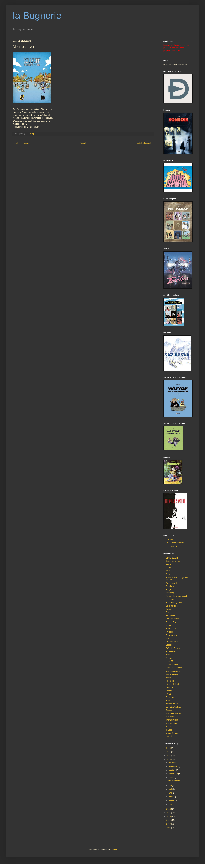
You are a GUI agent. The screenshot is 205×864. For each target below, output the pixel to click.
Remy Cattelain (172, 704)
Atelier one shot (172, 583)
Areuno (169, 574)
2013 (168, 759)
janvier (172, 804)
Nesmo (169, 677)
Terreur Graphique (173, 713)
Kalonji (169, 658)
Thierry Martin (172, 717)
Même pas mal (172, 674)
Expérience (170, 616)
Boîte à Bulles (172, 606)
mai (170, 789)
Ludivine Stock (172, 664)
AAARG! (169, 564)
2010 (168, 816)
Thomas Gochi (172, 720)
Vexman (169, 539)
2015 (168, 752)
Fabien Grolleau (172, 619)
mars (171, 797)
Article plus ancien (145, 143)
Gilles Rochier (172, 642)
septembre (173, 774)
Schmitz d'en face (173, 707)
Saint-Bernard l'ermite (175, 543)
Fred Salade (171, 628)
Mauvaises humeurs (174, 668)
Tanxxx (169, 710)
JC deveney (171, 651)
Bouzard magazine (174, 602)
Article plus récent (21, 143)
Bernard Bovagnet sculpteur (178, 596)
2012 (168, 809)
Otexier (169, 691)
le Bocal (169, 730)
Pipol (168, 700)
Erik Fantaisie (171, 546)
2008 (168, 824)
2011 (168, 813)
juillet (171, 777)
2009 (168, 820)
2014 (168, 755)
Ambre (168, 571)
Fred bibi (169, 632)
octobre (172, 770)
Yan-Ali (169, 726)
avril (171, 793)
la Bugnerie (37, 15)
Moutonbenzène (173, 671)
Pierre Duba (171, 697)
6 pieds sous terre (173, 561)
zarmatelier (170, 736)
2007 (168, 828)
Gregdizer (170, 645)
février (172, 800)
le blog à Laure (172, 733)
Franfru (169, 625)
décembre (173, 762)
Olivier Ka (170, 687)
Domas (169, 609)
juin (170, 785)
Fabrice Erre (171, 622)
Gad (167, 638)
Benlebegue (171, 593)
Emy (168, 612)
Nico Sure (170, 681)
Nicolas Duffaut (172, 684)
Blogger (113, 850)
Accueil (83, 143)
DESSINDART (172, 558)
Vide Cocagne (172, 723)
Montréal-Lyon (174, 781)
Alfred (168, 568)
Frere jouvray (171, 635)
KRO (168, 655)
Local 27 (169, 661)
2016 (168, 748)
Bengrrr (169, 589)
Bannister (170, 586)
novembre (173, 766)
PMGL (168, 694)
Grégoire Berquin (173, 648)
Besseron (170, 599)
